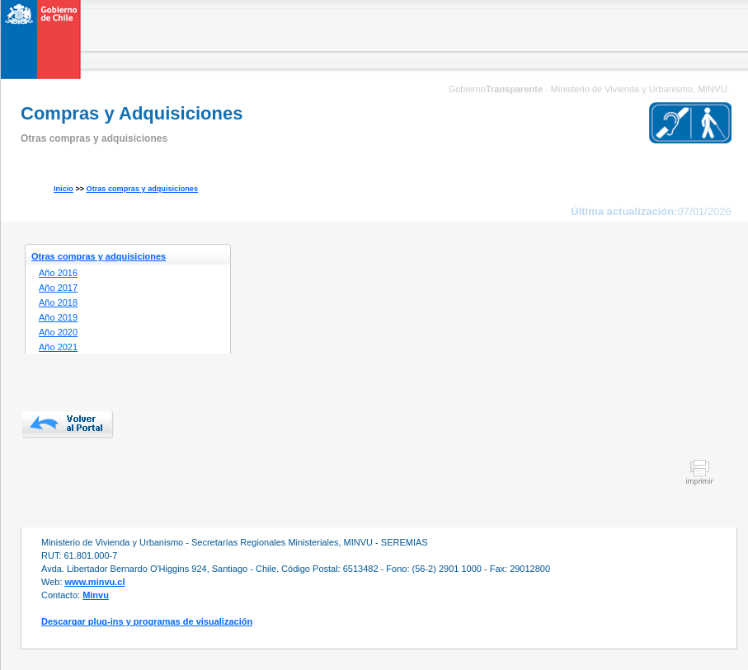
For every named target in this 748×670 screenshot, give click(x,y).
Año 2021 (58, 347)
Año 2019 (58, 317)
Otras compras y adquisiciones (142, 189)
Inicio (63, 189)
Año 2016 (58, 273)
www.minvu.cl (95, 582)
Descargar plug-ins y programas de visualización (146, 621)
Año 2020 (58, 332)
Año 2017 (58, 288)
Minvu (95, 595)
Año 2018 (58, 302)
